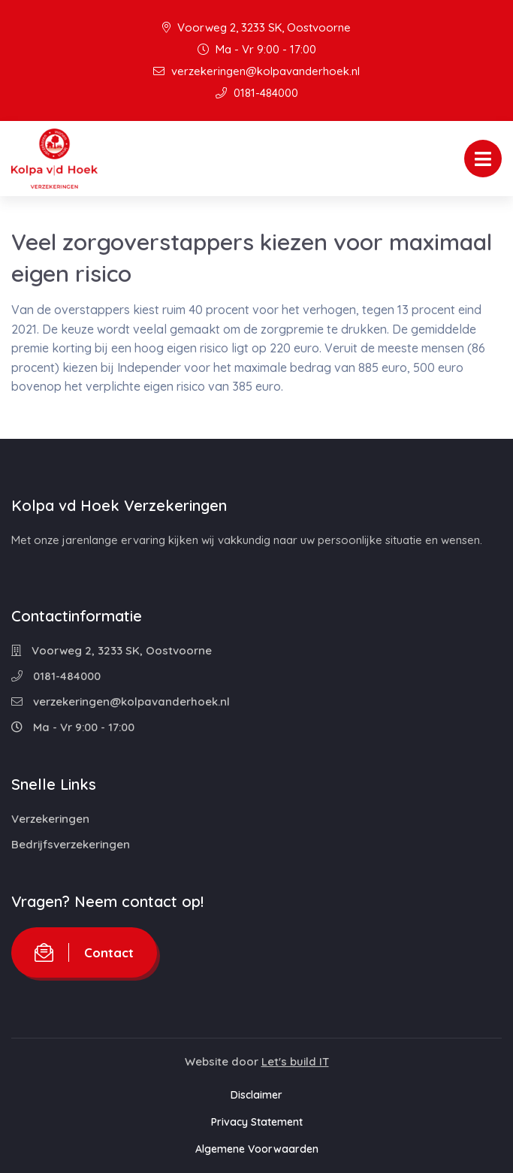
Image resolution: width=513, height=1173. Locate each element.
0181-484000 (257, 93)
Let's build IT (295, 1061)
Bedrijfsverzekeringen (70, 844)
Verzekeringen (50, 819)
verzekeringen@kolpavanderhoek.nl (256, 71)
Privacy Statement (257, 1122)
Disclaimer (256, 1095)
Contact (84, 952)
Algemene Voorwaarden (256, 1149)
